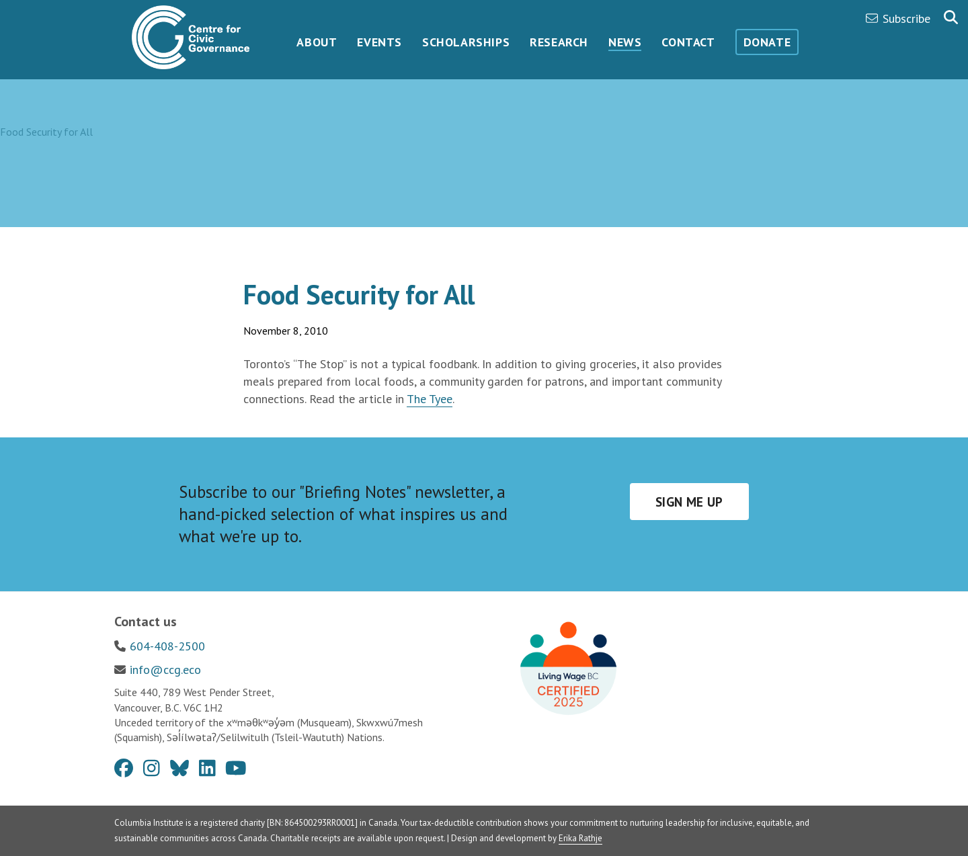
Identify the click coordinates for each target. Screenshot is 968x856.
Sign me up (689, 502)
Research (559, 42)
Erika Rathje (580, 838)
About (316, 42)
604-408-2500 (167, 646)
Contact (688, 42)
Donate (767, 42)
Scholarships (466, 42)
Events (379, 42)
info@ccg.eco (165, 669)
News (624, 42)
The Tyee (429, 398)
